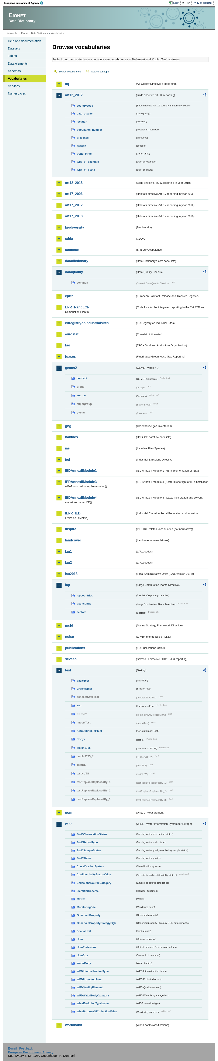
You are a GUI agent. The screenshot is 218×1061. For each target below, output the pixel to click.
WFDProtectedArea (89, 979)
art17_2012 (74, 205)
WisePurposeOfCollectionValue (97, 1011)
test (68, 670)
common (72, 249)
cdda (69, 238)
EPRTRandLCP (77, 307)
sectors (81, 612)
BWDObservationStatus (92, 834)
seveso (70, 659)
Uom (80, 939)
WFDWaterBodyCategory (93, 995)
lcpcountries (85, 595)
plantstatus (84, 603)
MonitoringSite (86, 907)
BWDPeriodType (87, 842)
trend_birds (84, 153)
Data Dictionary (39, 33)
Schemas (14, 71)
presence (83, 137)
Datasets (14, 48)
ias (67, 448)
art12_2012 (74, 95)
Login (176, 2)
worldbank (73, 1025)
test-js (81, 739)
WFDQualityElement (90, 987)
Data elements (18, 63)
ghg (68, 426)
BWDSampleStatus (89, 850)
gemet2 (71, 368)
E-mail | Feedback (20, 1048)
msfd (69, 625)
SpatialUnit (84, 931)
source (81, 395)
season (81, 145)
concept (82, 378)
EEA (25, 3)
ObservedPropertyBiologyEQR (96, 923)
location (82, 121)
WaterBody (84, 963)
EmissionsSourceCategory (94, 882)
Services (14, 86)
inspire (70, 529)
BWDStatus (84, 858)
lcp (67, 585)
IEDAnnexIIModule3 (81, 482)
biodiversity (74, 227)
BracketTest (84, 688)
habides (71, 437)
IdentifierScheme (87, 891)
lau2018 (71, 574)
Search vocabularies (70, 71)
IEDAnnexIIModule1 (81, 470)
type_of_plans (86, 169)
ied (67, 459)
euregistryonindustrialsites (86, 323)
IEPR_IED (72, 513)
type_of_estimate (88, 161)
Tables (12, 56)
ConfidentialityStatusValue (94, 874)
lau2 (68, 562)
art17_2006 (74, 194)
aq (67, 84)
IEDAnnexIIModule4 (81, 497)
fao (67, 345)
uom (68, 812)
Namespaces (17, 93)
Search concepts (100, 71)
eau (79, 705)
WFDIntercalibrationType (93, 971)
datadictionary (76, 261)
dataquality (74, 272)
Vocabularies (17, 78)
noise (69, 637)
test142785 (83, 747)
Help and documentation (24, 41)
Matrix (81, 899)
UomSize (82, 955)
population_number (89, 129)
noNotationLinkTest (89, 731)
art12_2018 (74, 183)
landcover (73, 540)
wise (68, 824)
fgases (70, 356)
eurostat (71, 334)
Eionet (24, 33)
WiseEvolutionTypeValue (92, 1003)
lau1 (68, 551)
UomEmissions (86, 947)
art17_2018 (74, 216)
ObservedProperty (88, 915)
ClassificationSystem (90, 866)
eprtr (69, 296)
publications (75, 648)
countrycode (85, 105)
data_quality (85, 113)
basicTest (83, 680)
